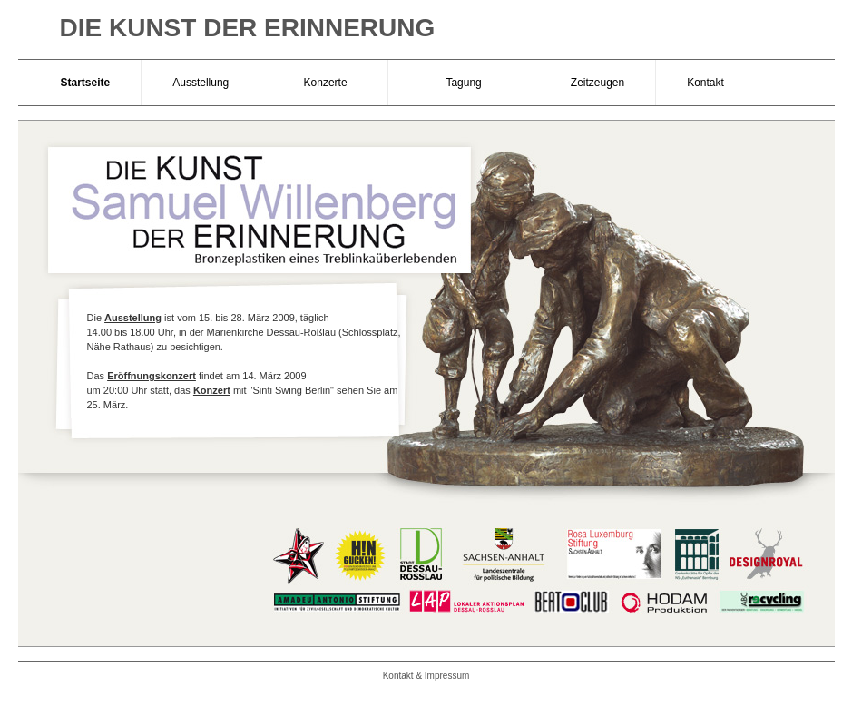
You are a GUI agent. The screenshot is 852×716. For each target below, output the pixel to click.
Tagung (464, 82)
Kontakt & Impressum (426, 676)
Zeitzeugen (597, 82)
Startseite (86, 82)
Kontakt (705, 82)
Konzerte (323, 82)
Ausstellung (200, 82)
